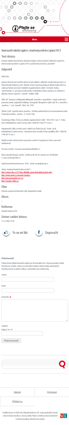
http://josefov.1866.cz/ (10, 181)
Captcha (4, 325)
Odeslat (17, 392)
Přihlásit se (17, 401)
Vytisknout (52, 392)
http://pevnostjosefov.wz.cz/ (12, 178)
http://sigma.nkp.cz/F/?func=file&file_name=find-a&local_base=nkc (26, 172)
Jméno (4, 274)
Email (3, 285)
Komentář (6, 296)
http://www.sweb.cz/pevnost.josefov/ (15, 175)
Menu (34, 39)
